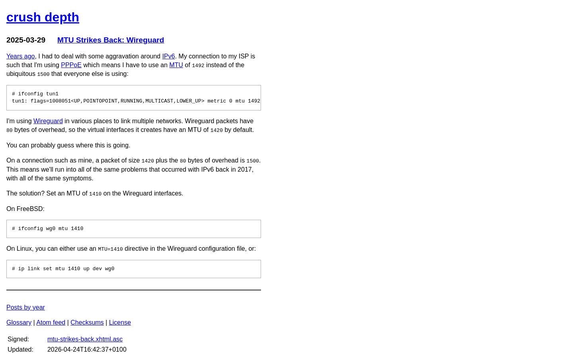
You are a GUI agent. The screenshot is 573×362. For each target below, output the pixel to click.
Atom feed (50, 322)
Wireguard (48, 121)
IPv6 (168, 56)
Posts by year (25, 307)
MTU (176, 65)
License (120, 322)
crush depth (42, 17)
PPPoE (71, 65)
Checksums (87, 322)
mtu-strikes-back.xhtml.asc (85, 339)
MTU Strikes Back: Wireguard (110, 40)
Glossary (18, 322)
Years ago (20, 56)
